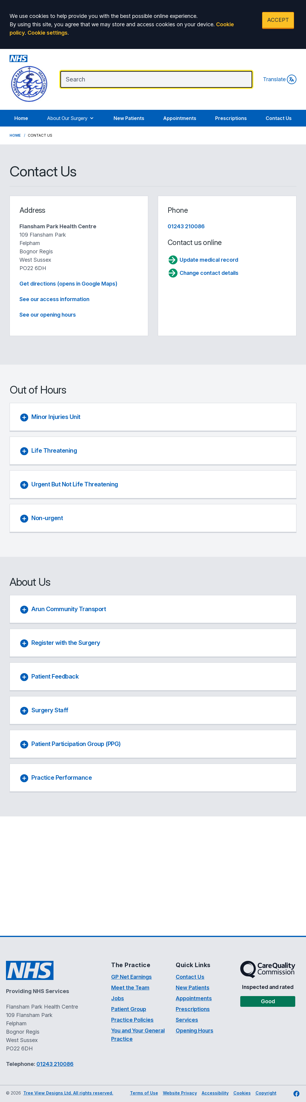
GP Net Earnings (131, 977)
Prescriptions (231, 118)
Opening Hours (194, 1030)
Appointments (179, 118)
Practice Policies (132, 1020)
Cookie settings (47, 33)
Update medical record (203, 260)
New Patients (129, 118)
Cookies (242, 1092)
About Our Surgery (71, 118)
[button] (154, 418)
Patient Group (128, 1009)
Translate (279, 79)
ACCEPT (278, 20)
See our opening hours (47, 315)
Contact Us (279, 118)
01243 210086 (186, 226)
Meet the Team (130, 987)
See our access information (54, 299)
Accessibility (215, 1092)
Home (21, 118)
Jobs (117, 998)
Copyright (265, 1092)
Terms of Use (144, 1092)
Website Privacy (180, 1092)
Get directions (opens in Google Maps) (68, 283)
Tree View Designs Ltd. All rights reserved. (68, 1092)
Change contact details (203, 273)
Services (187, 1020)
